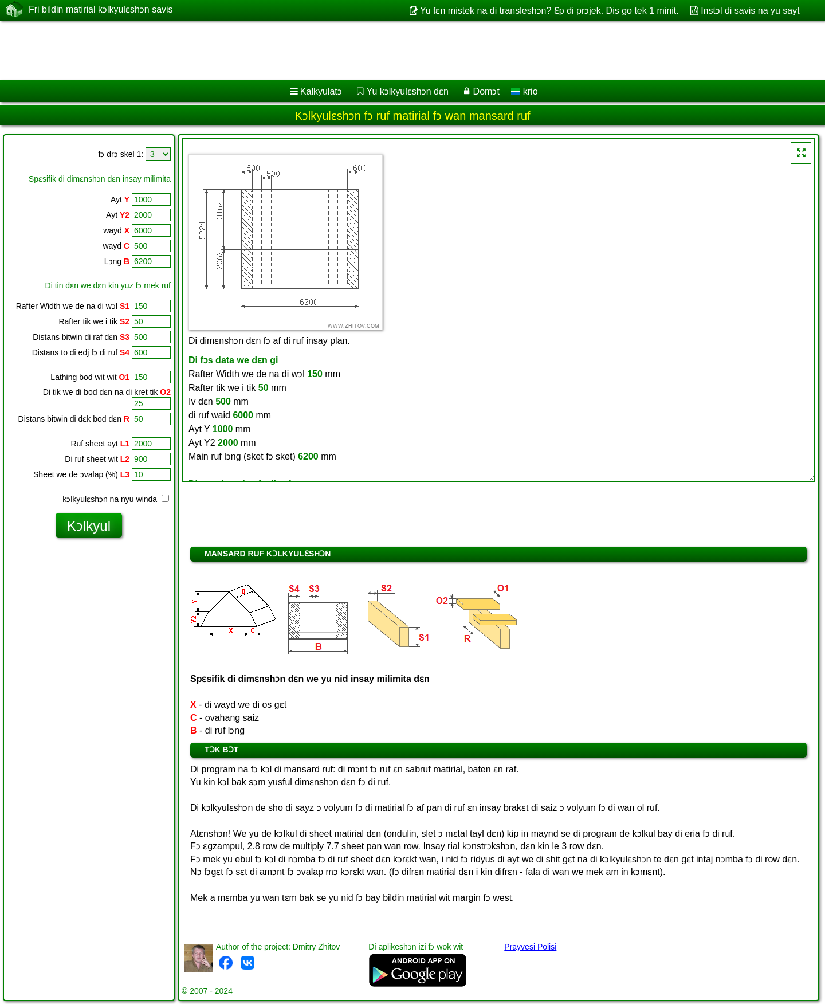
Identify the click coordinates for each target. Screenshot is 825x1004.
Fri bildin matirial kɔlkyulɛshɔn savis (101, 10)
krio (524, 91)
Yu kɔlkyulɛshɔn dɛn (408, 91)
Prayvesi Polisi (530, 946)
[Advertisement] (348, 50)
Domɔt (486, 91)
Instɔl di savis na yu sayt (750, 10)
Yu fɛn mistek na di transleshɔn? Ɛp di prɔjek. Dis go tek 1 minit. (549, 10)
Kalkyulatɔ (321, 91)
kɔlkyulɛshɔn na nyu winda (115, 499)
